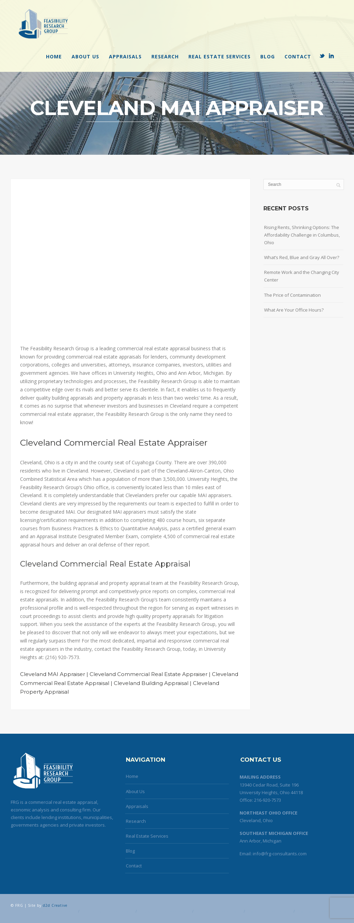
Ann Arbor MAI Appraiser (107, 911)
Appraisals (125, 56)
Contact (298, 56)
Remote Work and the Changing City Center (301, 276)
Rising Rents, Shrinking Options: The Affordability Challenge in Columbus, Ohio (302, 235)
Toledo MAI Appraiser (319, 911)
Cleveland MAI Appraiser (164, 911)
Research (165, 56)
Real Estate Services (219, 56)
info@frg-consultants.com (280, 853)
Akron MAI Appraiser (54, 911)
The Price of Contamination (292, 295)
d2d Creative (55, 905)
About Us (85, 56)
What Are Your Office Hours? (294, 310)
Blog (267, 56)
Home (54, 56)
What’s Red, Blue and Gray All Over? (301, 257)
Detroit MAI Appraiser (219, 911)
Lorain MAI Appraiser (269, 911)
